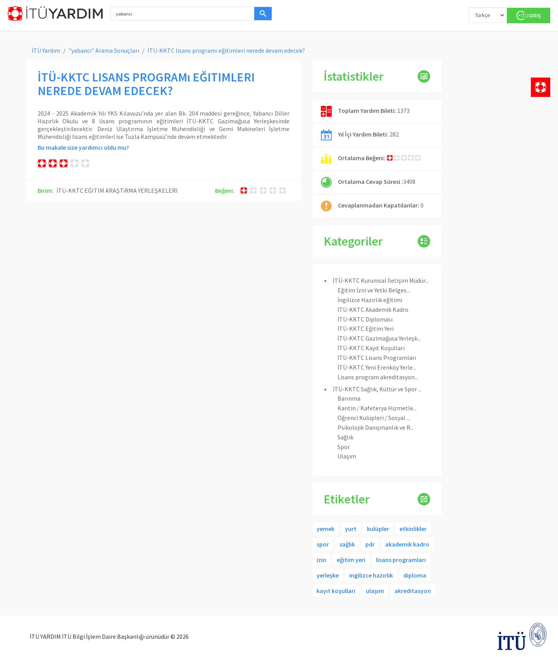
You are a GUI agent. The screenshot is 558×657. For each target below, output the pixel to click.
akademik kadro (407, 544)
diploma (414, 575)
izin (321, 560)
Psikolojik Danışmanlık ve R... (376, 427)
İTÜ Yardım (46, 50)
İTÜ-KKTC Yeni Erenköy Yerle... (377, 367)
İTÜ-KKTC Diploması (365, 319)
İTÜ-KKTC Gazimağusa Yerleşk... (379, 338)
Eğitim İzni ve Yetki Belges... (374, 290)
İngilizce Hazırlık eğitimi (370, 300)
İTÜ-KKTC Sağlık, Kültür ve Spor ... (377, 389)
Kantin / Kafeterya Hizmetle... (377, 408)
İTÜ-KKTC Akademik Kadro (373, 309)
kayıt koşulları (336, 591)
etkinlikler (413, 529)
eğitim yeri (351, 560)
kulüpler (378, 529)
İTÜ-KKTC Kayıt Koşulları (371, 348)
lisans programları (401, 560)
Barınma (349, 398)
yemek (325, 529)
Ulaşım (347, 456)
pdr (370, 544)
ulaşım (375, 591)
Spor (344, 447)
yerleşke (328, 575)
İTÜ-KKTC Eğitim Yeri (366, 328)
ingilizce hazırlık (371, 575)
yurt (350, 529)
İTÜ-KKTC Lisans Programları (377, 357)
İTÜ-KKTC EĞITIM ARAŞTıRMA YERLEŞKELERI (117, 190)
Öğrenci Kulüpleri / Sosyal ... (374, 418)
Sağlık (345, 437)
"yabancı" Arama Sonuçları (104, 50)
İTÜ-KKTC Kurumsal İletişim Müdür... (381, 280)
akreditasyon (412, 591)
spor (323, 544)
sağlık (347, 544)
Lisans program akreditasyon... (378, 377)
